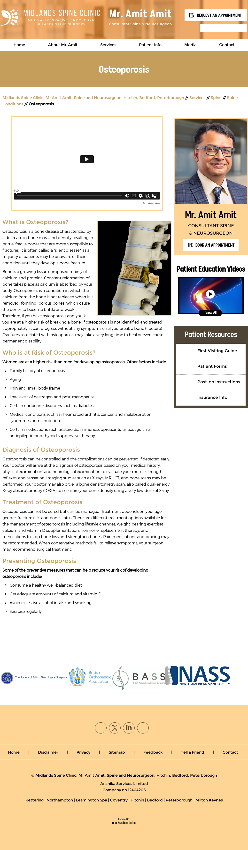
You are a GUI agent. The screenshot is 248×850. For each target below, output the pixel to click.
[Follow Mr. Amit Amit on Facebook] (102, 727)
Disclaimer (48, 752)
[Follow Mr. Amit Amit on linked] (128, 727)
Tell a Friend (192, 752)
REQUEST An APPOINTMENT (219, 15)
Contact (227, 44)
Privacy (83, 752)
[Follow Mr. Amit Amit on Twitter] (114, 727)
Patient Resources (211, 334)
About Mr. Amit (63, 44)
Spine (216, 97)
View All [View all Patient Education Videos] (211, 312)
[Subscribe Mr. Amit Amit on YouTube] (142, 727)
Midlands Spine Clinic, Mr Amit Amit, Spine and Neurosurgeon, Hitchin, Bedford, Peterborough (93, 97)
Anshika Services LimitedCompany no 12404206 (124, 786)
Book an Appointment (214, 245)
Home (19, 44)
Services (108, 44)
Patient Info (150, 44)
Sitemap (117, 752)
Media (190, 44)
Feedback (153, 752)
